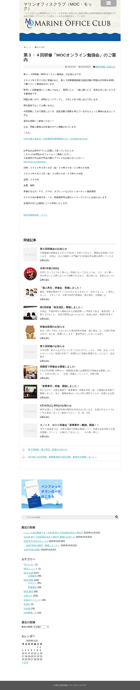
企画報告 (32, 576)
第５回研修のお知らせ (52, 346)
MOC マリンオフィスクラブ (75, 685)
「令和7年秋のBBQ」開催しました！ (42, 545)
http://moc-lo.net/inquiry (35, 162)
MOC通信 (28, 591)
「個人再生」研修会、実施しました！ (61, 287)
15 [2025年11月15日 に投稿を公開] (38, 653)
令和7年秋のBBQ (49, 268)
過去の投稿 (26, 627)
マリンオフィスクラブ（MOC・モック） (58, 6)
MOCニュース (30, 569)
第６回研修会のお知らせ (53, 249)
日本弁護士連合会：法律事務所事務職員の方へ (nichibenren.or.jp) (56, 139)
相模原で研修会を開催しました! (57, 366)
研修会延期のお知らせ (52, 326)
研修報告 (32, 587)
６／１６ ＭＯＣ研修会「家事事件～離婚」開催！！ (69, 425)
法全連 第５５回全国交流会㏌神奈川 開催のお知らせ (49, 537)
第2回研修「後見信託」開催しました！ (61, 307)
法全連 (27, 608)
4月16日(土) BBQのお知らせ (56, 405)
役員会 (27, 604)
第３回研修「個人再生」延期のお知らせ (44, 450)
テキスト (32, 583)
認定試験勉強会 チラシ (36, 215)
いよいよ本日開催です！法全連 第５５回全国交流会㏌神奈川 (53, 533)
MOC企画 (28, 573)
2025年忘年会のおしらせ (36, 541)
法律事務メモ (30, 613)
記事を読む (44, 260)
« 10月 (25, 662)
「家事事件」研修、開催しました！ (59, 386)
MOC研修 (100, 67)
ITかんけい (29, 564)
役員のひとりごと (32, 600)
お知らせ (110, 67)
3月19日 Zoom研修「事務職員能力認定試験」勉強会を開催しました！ (59, 457)
